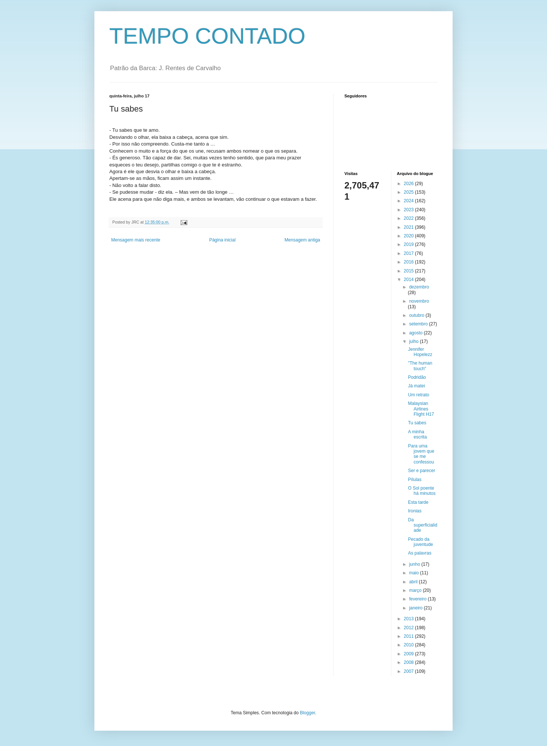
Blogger (307, 712)
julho (414, 341)
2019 (409, 244)
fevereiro (418, 599)
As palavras (419, 553)
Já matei (416, 385)
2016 (409, 262)
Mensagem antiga (302, 240)
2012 (409, 627)
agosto (416, 332)
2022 (409, 218)
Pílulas (414, 479)
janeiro (416, 608)
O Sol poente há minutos (421, 491)
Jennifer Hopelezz (420, 352)
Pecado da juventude (420, 542)
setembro (419, 324)
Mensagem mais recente (135, 240)
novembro (419, 301)
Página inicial (222, 240)
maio (414, 572)
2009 (409, 653)
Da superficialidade (422, 525)
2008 (409, 662)
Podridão (417, 377)
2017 (409, 253)
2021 (409, 227)
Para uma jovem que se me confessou (421, 454)
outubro (417, 315)
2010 (409, 644)
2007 (409, 671)
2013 (409, 618)
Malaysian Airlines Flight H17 (421, 409)
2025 (409, 192)
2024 (409, 200)
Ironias (414, 511)
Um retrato (418, 394)
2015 (409, 271)
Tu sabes (417, 422)
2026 (409, 183)
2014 (409, 279)
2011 (409, 636)
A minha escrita (417, 434)
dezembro (419, 287)
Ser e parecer (421, 470)
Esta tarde (418, 502)
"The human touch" (420, 365)
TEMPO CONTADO (207, 36)
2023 (409, 209)
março (416, 590)
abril (414, 581)
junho (415, 564)
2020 (409, 235)
